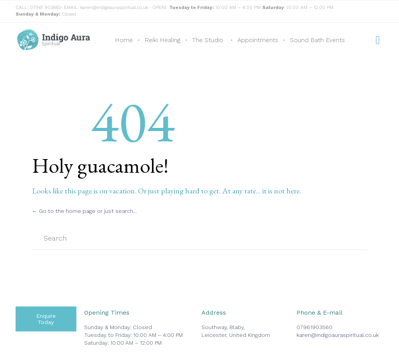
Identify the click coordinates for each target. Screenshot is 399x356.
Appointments (257, 40)
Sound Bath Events (317, 40)
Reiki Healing (162, 40)
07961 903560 (45, 7)
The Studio (207, 40)
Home (124, 40)
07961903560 (314, 327)
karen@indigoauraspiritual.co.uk (114, 7)
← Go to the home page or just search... (84, 211)
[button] (46, 318)
